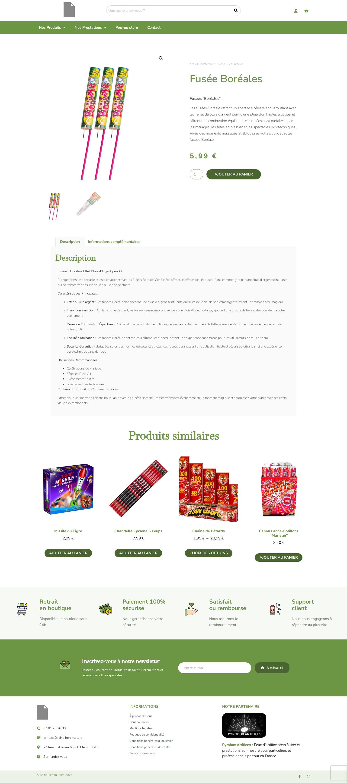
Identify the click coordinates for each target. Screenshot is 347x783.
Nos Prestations (90, 27)
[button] (52, 27)
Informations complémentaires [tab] (114, 241)
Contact (154, 27)
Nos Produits (52, 27)
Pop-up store (127, 27)
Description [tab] (70, 241)
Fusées (219, 64)
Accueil (194, 64)
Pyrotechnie (206, 64)
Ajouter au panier (234, 174)
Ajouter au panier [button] (68, 553)
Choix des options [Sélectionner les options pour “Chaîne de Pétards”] (209, 553)
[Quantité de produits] (196, 174)
